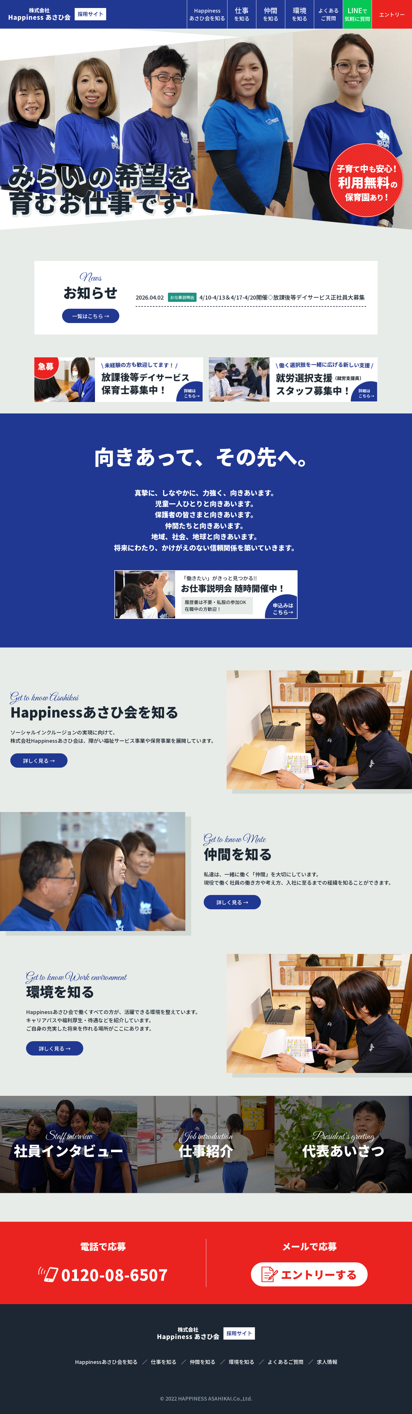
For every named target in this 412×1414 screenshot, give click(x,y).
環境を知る (242, 1361)
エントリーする (319, 1274)
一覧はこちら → (90, 316)
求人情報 (327, 1361)
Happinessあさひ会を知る (207, 14)
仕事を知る (164, 1361)
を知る (241, 13)
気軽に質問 (357, 13)
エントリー (392, 14)
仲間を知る (203, 1361)
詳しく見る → (39, 760)
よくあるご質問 (328, 14)
